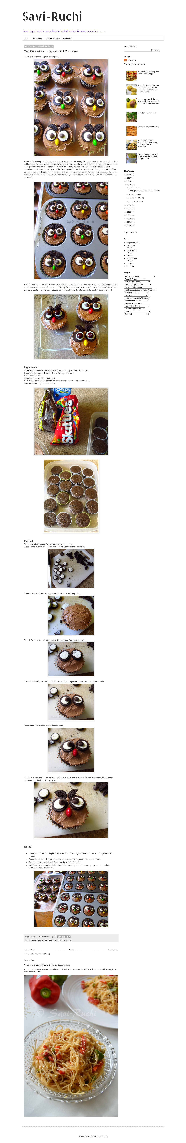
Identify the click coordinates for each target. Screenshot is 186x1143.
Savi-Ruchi (52, 16)
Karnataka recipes (130, 246)
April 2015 (133, 187)
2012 (129, 212)
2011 (129, 215)
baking (44, 940)
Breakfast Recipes (53, 38)
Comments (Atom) (42, 954)
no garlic (129, 263)
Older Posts (113, 950)
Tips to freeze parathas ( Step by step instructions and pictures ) (148, 156)
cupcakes (51, 940)
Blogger (104, 1136)
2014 (129, 205)
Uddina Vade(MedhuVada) (148, 126)
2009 (129, 222)
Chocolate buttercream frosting (37, 373)
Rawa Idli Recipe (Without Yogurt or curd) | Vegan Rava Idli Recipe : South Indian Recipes (148, 88)
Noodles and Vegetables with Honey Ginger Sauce (47, 965)
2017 (129, 178)
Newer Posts (30, 950)
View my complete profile (134, 64)
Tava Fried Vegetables (147, 113)
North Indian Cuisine (131, 251)
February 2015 (135, 198)
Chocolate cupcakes (32, 370)
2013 (129, 208)
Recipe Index (37, 38)
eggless (58, 940)
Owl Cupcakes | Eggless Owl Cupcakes (51, 51)
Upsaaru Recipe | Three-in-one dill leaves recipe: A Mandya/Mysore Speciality (148, 101)
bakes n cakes (36, 940)
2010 (129, 218)
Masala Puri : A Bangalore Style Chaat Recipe (148, 72)
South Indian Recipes (131, 259)
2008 (129, 225)
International (66, 940)
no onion (130, 266)
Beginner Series (132, 242)
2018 (129, 175)
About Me (67, 38)
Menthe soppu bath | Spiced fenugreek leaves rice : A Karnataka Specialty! (148, 143)
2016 (129, 181)
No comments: (44, 936)
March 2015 (134, 194)
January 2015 (134, 201)
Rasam (129, 255)
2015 (129, 184)
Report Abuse (130, 232)
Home (26, 38)
